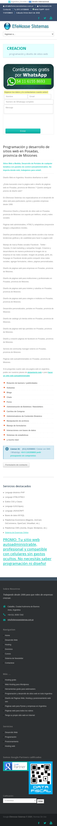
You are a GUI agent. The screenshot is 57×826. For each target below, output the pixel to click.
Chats (9, 397)
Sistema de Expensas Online (16, 532)
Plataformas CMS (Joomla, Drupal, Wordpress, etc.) (26, 528)
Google (6, 817)
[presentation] (27, 121)
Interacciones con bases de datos (21, 430)
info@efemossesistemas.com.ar (18, 6)
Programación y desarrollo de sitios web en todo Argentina (28, 694)
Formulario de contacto (16, 465)
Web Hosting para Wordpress (17, 684)
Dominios (9, 649)
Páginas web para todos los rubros (19, 711)
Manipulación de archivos (18, 421)
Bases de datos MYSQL (14, 515)
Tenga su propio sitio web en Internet (20, 715)
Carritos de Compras (16, 411)
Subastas (11, 388)
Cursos (8, 654)
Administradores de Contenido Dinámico (24, 416)
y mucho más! (13, 440)
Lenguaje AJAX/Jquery (14, 506)
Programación (10, 737)
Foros (9, 402)
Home (7, 635)
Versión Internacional (39, 2)
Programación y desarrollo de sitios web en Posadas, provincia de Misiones (26, 151)
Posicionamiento (11, 741)
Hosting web (10, 746)
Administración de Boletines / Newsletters (25, 407)
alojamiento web (35, 372)
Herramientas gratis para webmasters (20, 689)
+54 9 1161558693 (28, 452)
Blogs (9, 392)
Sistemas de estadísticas (17, 435)
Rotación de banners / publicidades (22, 383)
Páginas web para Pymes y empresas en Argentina (25, 706)
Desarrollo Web (11, 640)
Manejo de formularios (16, 426)
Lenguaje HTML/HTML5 (14, 497)
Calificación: (8, 796)
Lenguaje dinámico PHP (15, 492)
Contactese (9, 663)
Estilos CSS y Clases (13, 502)
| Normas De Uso (39, 817)
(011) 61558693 (22, 9)
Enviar (23, 131)
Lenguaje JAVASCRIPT (14, 511)
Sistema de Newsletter (14, 658)
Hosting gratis (10, 680)
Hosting (8, 645)
